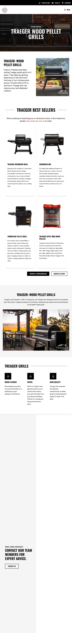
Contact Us (12, 566)
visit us (41, 121)
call (27, 121)
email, (32, 121)
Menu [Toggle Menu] (67, 10)
